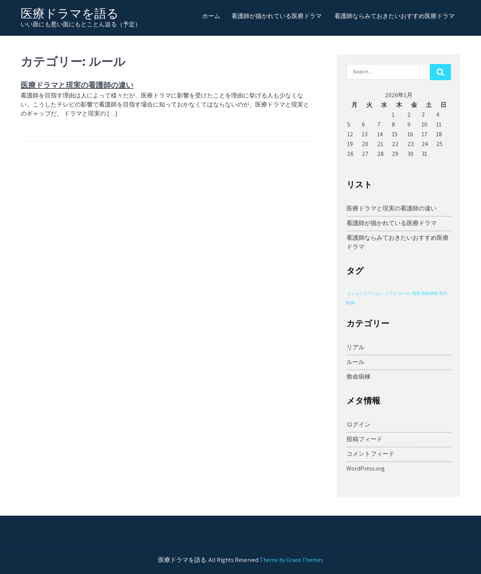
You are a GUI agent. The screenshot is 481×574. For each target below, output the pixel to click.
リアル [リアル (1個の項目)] (391, 293)
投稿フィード (364, 439)
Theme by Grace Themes (291, 560)
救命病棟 (358, 377)
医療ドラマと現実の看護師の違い (77, 85)
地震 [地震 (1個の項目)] (416, 293)
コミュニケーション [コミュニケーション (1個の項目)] (365, 293)
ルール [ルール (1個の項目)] (404, 293)
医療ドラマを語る (70, 13)
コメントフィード (370, 454)
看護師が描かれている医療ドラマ (276, 16)
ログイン (358, 424)
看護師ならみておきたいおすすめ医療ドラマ (394, 16)
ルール (355, 362)
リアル (355, 347)
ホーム (211, 16)
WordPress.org (365, 468)
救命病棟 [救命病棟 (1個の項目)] (429, 293)
